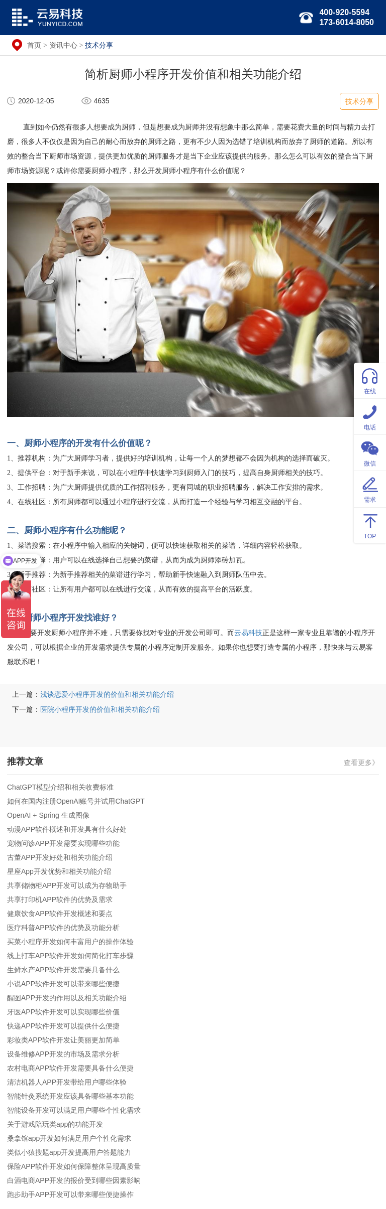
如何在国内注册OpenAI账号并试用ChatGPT (76, 801)
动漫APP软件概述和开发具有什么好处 (67, 829)
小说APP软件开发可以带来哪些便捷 (63, 984)
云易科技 (248, 633)
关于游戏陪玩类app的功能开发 (55, 1124)
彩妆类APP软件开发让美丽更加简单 (63, 1040)
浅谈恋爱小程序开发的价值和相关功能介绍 (107, 694)
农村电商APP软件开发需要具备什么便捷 (70, 1068)
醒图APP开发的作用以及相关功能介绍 (67, 998)
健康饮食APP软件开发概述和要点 (60, 914)
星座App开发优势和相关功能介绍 (59, 871)
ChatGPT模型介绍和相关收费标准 (60, 787)
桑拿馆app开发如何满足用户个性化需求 (69, 1138)
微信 (370, 452)
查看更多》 (361, 763)
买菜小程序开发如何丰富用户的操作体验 (70, 942)
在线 (370, 380)
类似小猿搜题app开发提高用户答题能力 (69, 1152)
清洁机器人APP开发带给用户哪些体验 (67, 1082)
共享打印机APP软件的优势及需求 (60, 899)
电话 (370, 416)
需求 (370, 488)
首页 (34, 45)
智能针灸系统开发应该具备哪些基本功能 (70, 1096)
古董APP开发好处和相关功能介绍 (60, 857)
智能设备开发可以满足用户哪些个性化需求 (74, 1110)
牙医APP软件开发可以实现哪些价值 (63, 1012)
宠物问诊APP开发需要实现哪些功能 (63, 843)
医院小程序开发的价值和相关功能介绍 (100, 709)
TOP (370, 525)
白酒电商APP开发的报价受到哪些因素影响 (74, 1180)
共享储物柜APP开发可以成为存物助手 (67, 885)
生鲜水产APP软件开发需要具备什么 (63, 970)
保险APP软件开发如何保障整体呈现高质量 (74, 1166)
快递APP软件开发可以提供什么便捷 (63, 1026)
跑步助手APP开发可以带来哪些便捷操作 (70, 1194)
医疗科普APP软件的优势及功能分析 (63, 928)
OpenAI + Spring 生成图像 (48, 815)
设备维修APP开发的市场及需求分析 (63, 1054)
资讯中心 (63, 45)
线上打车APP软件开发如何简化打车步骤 (70, 956)
